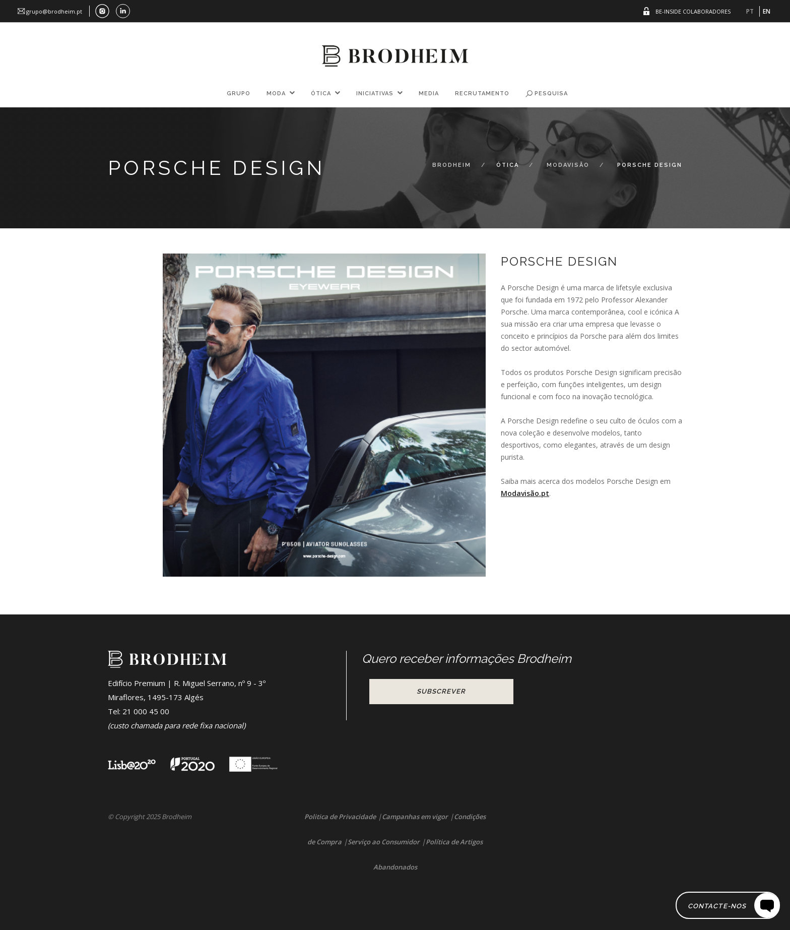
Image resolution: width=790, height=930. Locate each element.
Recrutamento (482, 93)
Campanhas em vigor (415, 816)
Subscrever (441, 691)
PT (750, 11)
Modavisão (568, 165)
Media (429, 93)
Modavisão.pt (525, 493)
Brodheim (451, 165)
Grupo (238, 93)
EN (766, 11)
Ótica (321, 93)
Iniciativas (374, 93)
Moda (276, 93)
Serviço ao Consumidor (384, 841)
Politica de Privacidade (340, 816)
